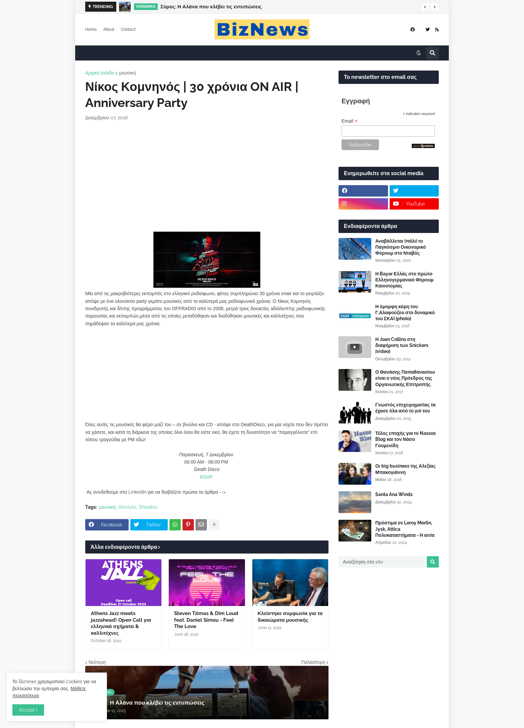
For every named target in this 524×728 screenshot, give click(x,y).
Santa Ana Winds (394, 494)
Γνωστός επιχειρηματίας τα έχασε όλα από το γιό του (405, 407)
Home (91, 29)
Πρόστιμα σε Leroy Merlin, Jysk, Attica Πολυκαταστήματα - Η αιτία (404, 528)
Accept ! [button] (28, 710)
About (108, 29)
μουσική (127, 73)
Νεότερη (97, 662)
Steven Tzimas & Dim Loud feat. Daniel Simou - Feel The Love (206, 619)
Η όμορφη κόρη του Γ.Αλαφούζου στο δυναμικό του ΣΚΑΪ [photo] (405, 312)
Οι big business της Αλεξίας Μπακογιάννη (405, 469)
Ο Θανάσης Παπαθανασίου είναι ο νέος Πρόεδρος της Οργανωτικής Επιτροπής (405, 378)
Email (349, 121)
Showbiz (148, 507)
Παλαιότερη (313, 662)
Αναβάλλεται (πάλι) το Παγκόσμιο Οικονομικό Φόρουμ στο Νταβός (400, 247)
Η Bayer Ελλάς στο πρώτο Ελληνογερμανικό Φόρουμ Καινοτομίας (404, 279)
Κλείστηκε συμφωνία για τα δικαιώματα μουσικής (290, 616)
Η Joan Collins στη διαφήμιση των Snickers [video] (401, 345)
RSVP (206, 477)
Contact (128, 29)
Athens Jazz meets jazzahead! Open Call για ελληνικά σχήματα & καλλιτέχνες (121, 623)
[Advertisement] (207, 176)
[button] (425, 7)
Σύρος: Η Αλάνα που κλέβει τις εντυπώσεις (211, 7)
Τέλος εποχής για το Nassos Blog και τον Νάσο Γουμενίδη (405, 439)
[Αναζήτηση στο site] (382, 562)
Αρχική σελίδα (99, 73)
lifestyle (127, 507)
